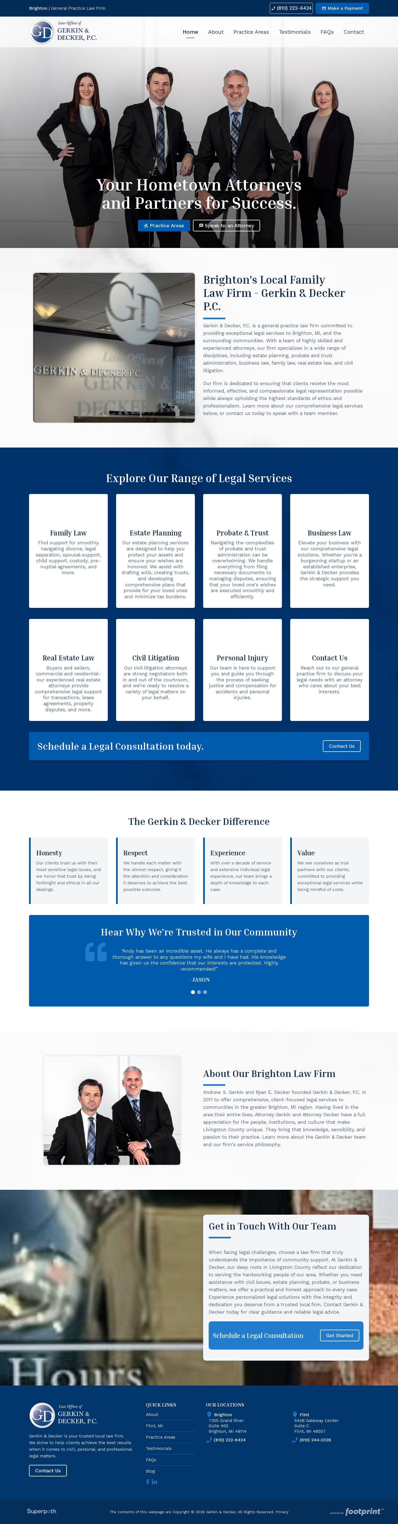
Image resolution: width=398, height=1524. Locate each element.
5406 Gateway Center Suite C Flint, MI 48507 (334, 1422)
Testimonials (159, 1448)
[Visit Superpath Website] (41, 1512)
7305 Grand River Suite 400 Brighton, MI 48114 (248, 1422)
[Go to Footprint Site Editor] (356, 1512)
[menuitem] (190, 32)
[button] (193, 992)
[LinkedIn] (154, 1481)
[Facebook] (148, 1481)
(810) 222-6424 (288, 8)
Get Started (339, 1335)
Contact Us (342, 746)
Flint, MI (154, 1425)
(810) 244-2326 (311, 1440)
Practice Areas (164, 226)
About (152, 1414)
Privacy (282, 1512)
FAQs (151, 1459)
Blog (150, 1471)
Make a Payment (342, 8)
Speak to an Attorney (226, 226)
